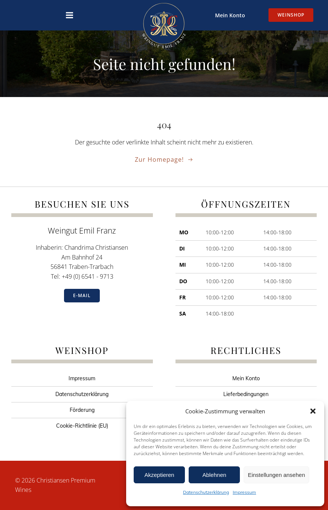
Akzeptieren (159, 475)
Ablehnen (214, 475)
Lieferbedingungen (246, 394)
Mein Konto (230, 15)
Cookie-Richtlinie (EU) (82, 425)
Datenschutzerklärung (206, 492)
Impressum (244, 492)
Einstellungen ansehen (276, 475)
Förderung (82, 410)
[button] (313, 411)
